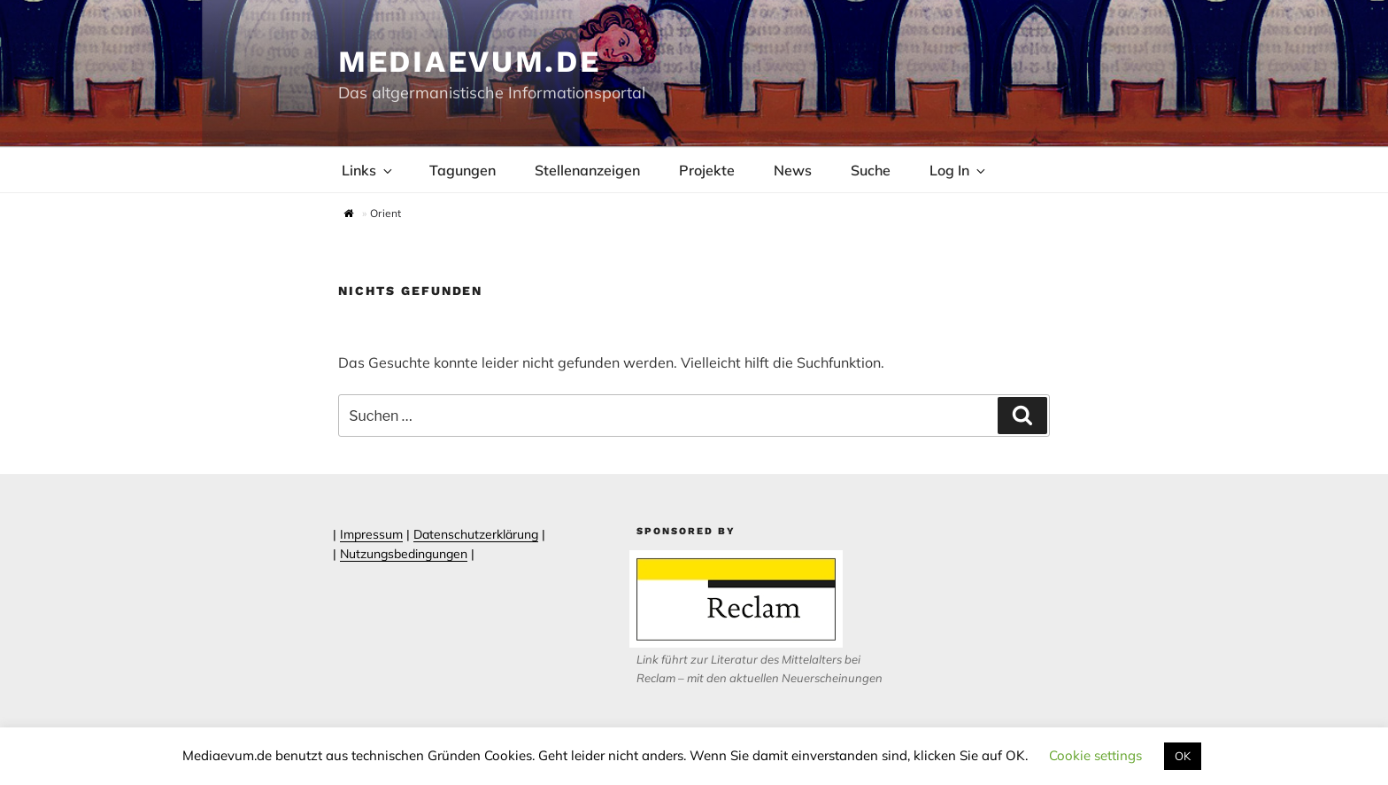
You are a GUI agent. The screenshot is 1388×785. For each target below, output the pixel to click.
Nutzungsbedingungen (403, 554)
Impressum (371, 534)
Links (368, 170)
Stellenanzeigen (587, 170)
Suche (871, 170)
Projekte (707, 170)
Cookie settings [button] (1095, 755)
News (793, 170)
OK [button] (1183, 756)
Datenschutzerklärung (475, 534)
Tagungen (462, 170)
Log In (958, 170)
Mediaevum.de (469, 61)
